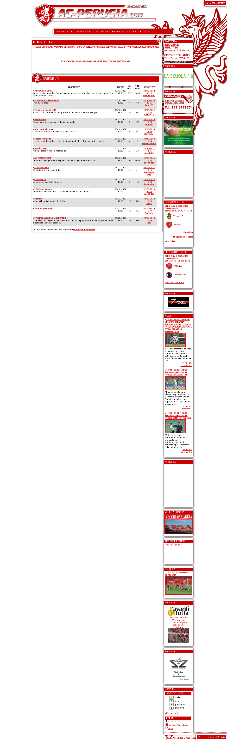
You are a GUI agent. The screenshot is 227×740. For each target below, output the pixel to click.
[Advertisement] (174, 174)
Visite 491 (187, 449)
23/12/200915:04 (149, 141)
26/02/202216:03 (149, 122)
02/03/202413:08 (149, 210)
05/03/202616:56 (149, 160)
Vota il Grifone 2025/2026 (176, 58)
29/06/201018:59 (149, 220)
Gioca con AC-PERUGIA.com (177, 50)
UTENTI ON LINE (217, 737)
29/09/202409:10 (149, 93)
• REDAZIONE (101, 31)
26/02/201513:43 (149, 131)
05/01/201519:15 (149, 171)
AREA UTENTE (218, 3)
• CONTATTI (146, 31)
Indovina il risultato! (174, 282)
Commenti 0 (186, 365)
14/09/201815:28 (149, 182)
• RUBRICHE (118, 31)
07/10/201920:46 (149, 102)
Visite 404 (187, 363)
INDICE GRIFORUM (43, 47)
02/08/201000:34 (149, 191)
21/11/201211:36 (149, 150)
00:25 (170, 728)
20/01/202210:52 (149, 112)
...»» (166, 361)
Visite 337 (187, 406)
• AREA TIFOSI (84, 31)
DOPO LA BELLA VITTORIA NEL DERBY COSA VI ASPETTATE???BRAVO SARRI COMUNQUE (118, 47)
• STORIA (132, 31)
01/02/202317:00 (149, 201)
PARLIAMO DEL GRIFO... (64, 47)
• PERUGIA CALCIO (63, 31)
